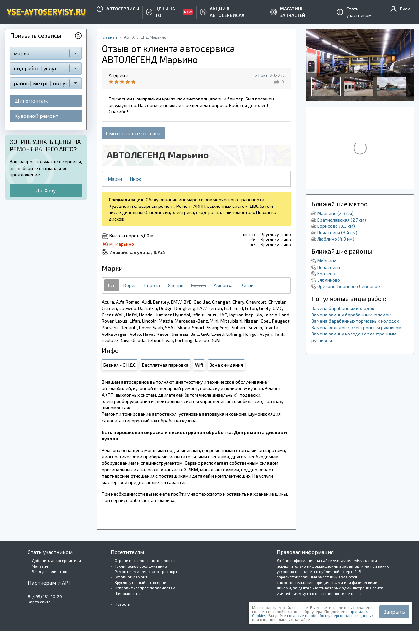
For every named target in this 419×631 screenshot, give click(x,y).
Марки (115, 179)
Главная (109, 37)
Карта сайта (39, 601)
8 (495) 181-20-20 (45, 596)
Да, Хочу (46, 190)
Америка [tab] (223, 285)
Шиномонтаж (31, 101)
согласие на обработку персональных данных (330, 615)
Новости (122, 604)
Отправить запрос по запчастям (145, 588)
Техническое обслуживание (141, 566)
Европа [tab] (152, 285)
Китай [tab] (247, 285)
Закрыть (394, 611)
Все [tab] (112, 285)
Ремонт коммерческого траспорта (147, 571)
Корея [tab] (130, 285)
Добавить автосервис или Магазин (56, 563)
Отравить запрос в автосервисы (145, 560)
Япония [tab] (175, 285)
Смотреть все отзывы (133, 133)
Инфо (136, 179)
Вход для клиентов (49, 571)
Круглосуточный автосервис (141, 582)
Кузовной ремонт (36, 116)
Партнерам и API (49, 582)
